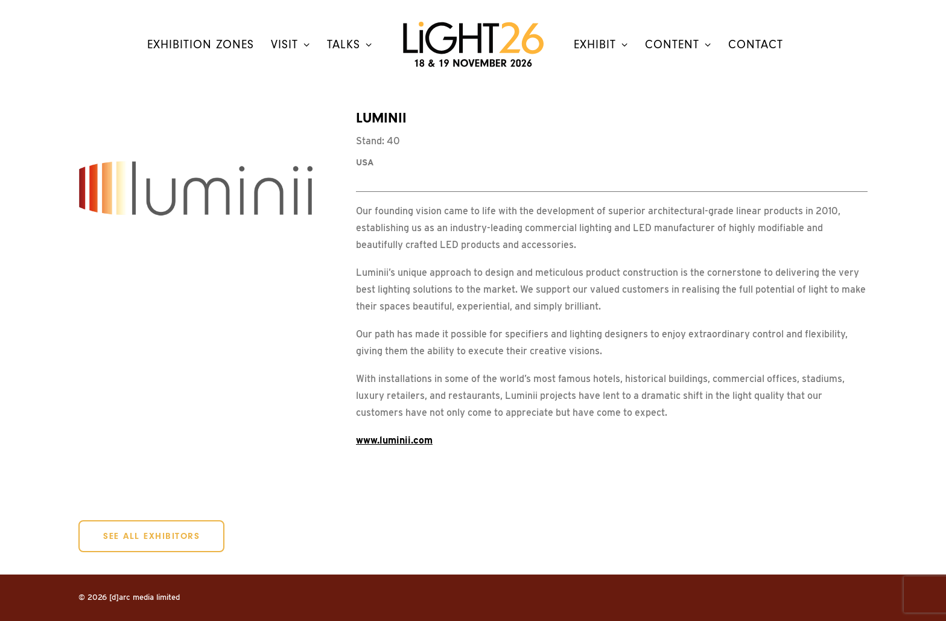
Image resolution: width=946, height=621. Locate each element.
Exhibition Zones (200, 44)
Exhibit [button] (601, 44)
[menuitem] (200, 44)
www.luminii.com (394, 440)
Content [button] (678, 44)
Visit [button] (290, 44)
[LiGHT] (473, 44)
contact (755, 44)
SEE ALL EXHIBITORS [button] (151, 536)
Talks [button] (349, 44)
